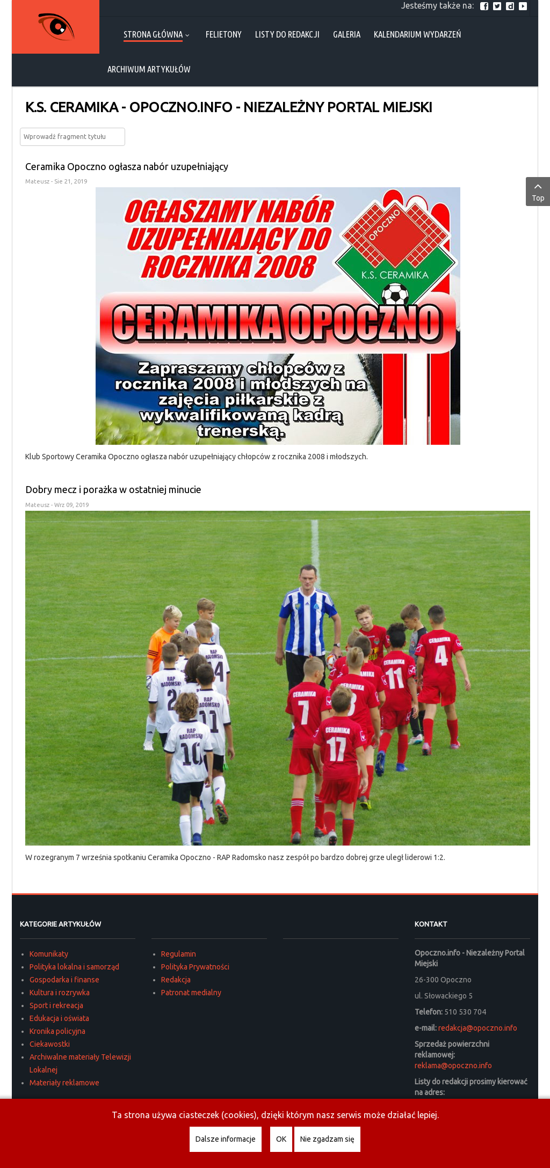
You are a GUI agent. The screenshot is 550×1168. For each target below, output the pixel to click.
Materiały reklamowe (64, 1082)
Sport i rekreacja (56, 1005)
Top (538, 191)
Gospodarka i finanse (64, 979)
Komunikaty (49, 954)
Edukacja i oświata (59, 1018)
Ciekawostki (50, 1044)
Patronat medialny (191, 992)
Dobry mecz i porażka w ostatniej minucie (113, 489)
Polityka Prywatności (195, 967)
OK (281, 1139)
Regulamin (178, 954)
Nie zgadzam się (327, 1139)
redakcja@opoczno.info (477, 1028)
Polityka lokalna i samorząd (74, 967)
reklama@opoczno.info (453, 1065)
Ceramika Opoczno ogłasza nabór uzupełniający (126, 166)
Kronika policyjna (57, 1031)
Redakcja (176, 979)
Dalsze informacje (226, 1139)
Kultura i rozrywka (60, 992)
